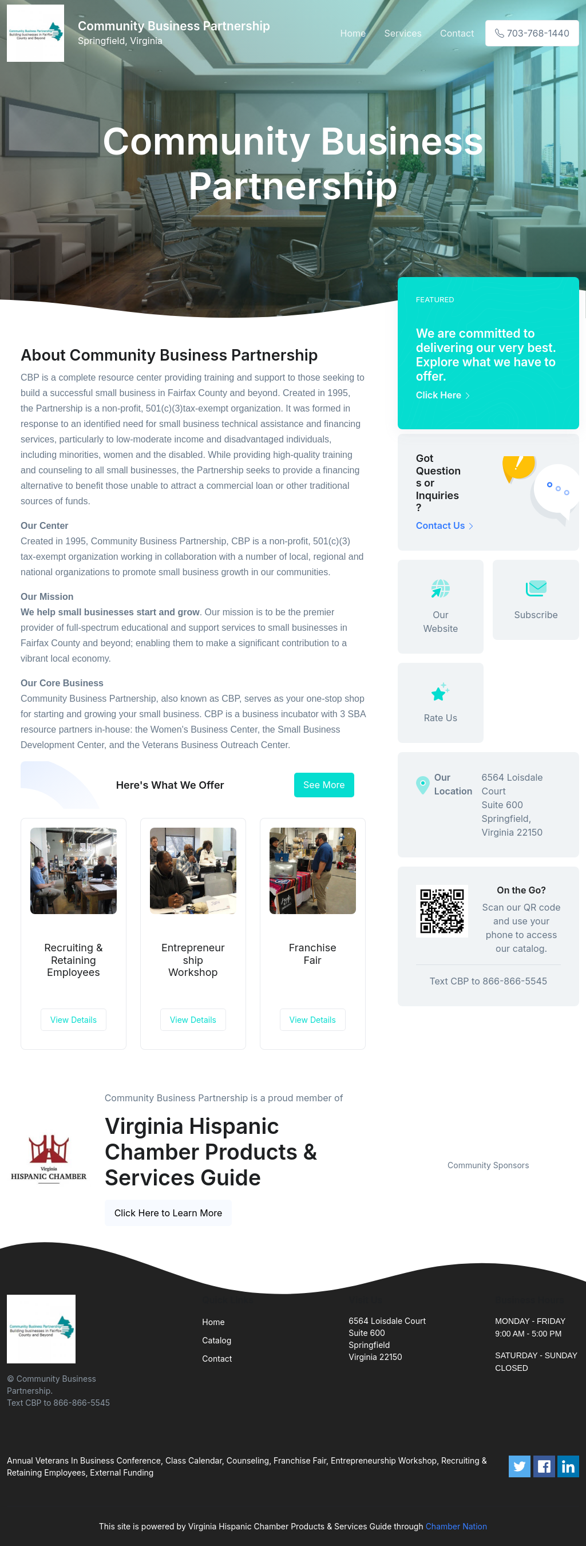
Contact (457, 33)
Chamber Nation (457, 1526)
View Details (73, 1020)
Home (353, 33)
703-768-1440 (532, 33)
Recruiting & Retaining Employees (73, 960)
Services (403, 33)
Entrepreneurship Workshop (193, 960)
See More (324, 784)
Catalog (216, 1340)
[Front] (38, 33)
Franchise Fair (312, 954)
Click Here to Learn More (168, 1213)
